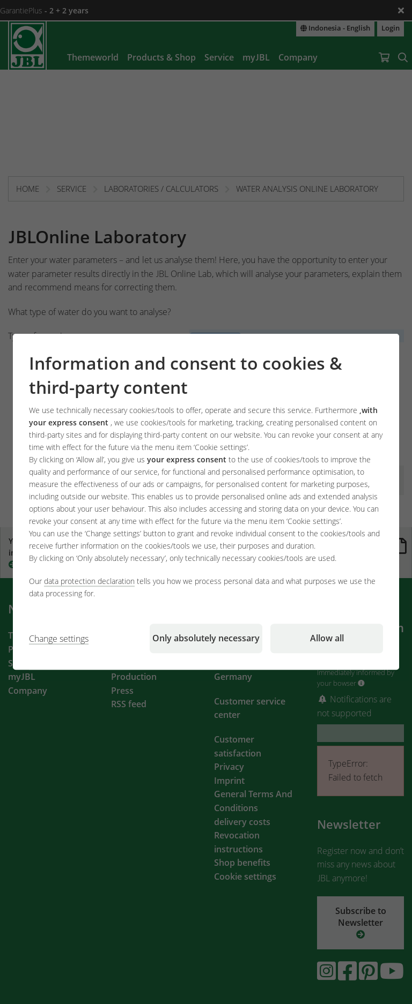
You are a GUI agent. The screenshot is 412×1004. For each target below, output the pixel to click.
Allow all (327, 639)
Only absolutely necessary (206, 639)
